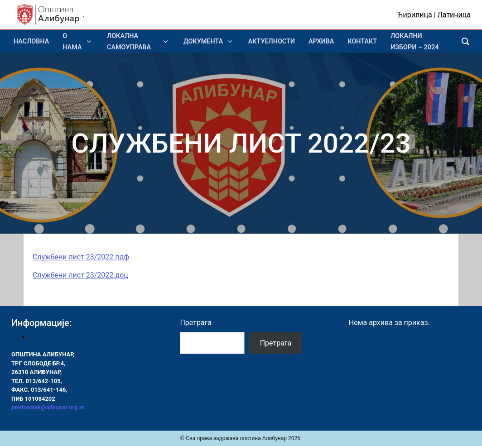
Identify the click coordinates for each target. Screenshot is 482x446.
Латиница (454, 14)
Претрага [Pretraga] (276, 343)
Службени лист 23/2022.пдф (81, 257)
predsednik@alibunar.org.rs (47, 407)
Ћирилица (414, 14)
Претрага (196, 322)
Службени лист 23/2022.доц (80, 275)
